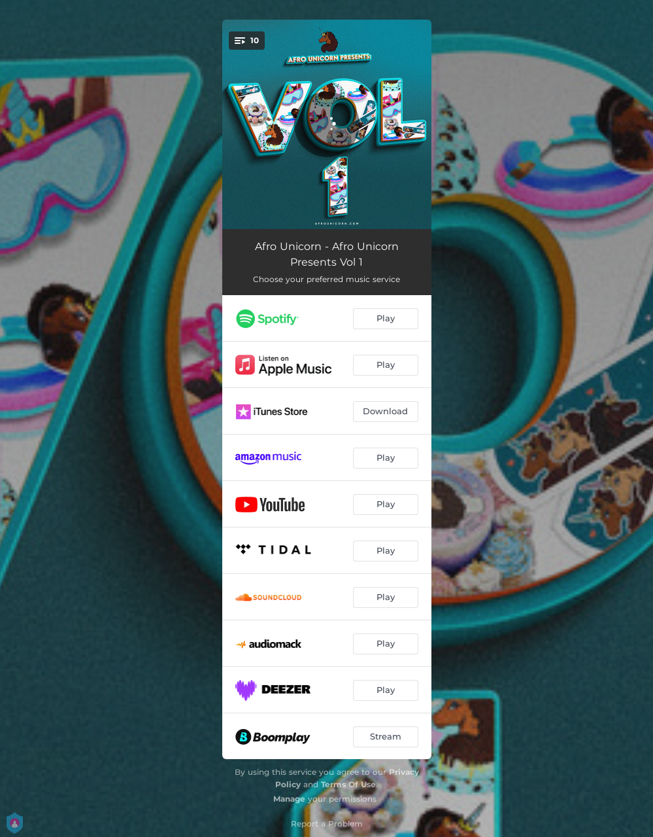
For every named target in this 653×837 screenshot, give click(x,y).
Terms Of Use (348, 784)
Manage (289, 799)
